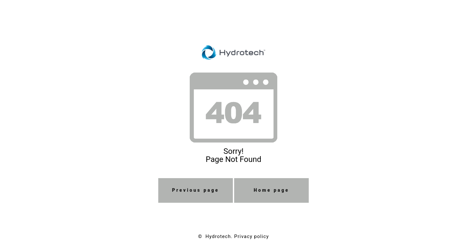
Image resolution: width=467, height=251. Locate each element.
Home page (271, 190)
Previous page (195, 190)
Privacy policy (251, 236)
